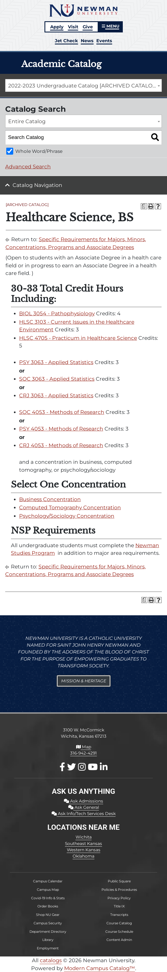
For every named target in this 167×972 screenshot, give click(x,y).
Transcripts (119, 915)
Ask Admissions (83, 801)
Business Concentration (50, 499)
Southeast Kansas (83, 843)
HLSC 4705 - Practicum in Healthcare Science (78, 338)
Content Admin (119, 940)
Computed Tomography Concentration (70, 507)
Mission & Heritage (83, 680)
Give (88, 26)
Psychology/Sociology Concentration (66, 516)
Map (83, 746)
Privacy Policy (119, 898)
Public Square (119, 881)
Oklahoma (83, 856)
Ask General (83, 807)
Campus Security (48, 923)
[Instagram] (82, 767)
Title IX (119, 906)
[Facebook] (62, 767)
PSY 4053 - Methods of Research (61, 429)
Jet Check (66, 40)
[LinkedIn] (104, 767)
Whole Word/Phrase (38, 151)
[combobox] (83, 85)
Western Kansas (83, 849)
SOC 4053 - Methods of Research (61, 412)
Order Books (47, 906)
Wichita (84, 837)
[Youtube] (93, 767)
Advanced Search (28, 166)
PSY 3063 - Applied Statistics (56, 362)
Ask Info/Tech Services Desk (84, 813)
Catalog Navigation (37, 185)
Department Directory (47, 931)
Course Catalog (119, 923)
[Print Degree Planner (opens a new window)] (144, 206)
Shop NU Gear (47, 915)
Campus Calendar (47, 881)
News (87, 40)
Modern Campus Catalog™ (99, 968)
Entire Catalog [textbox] (27, 121)
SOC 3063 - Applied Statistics (56, 379)
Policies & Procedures (119, 890)
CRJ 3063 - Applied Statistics (56, 395)
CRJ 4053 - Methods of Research (61, 445)
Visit (73, 26)
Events (104, 40)
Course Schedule (119, 931)
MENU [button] (110, 26)
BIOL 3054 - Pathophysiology (57, 313)
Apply (57, 26)
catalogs (51, 960)
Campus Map (48, 890)
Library (47, 940)
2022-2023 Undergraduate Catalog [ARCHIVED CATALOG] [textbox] (83, 86)
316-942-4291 (83, 753)
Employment (48, 948)
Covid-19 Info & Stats (48, 898)
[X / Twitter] (71, 767)
